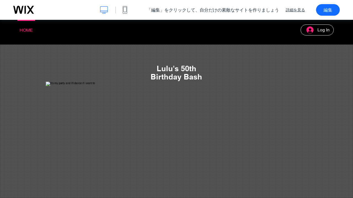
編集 (327, 10)
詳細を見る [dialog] (295, 9)
